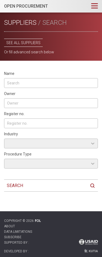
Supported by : (16, 242)
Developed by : (16, 251)
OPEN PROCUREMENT (26, 6)
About (9, 226)
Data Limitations (18, 232)
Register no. (14, 114)
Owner (10, 94)
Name (9, 73)
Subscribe (12, 237)
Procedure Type (18, 154)
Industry (11, 134)
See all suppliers (23, 43)
